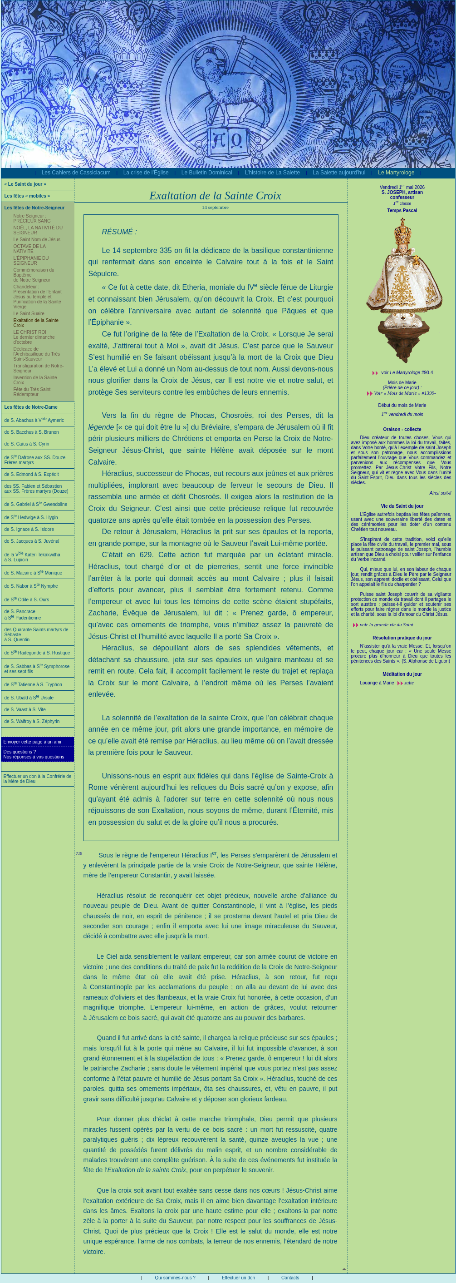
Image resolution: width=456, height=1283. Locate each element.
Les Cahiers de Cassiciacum (76, 172)
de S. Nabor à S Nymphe (31, 586)
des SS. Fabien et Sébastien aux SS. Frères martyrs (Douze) (37, 489)
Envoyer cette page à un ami (32, 741)
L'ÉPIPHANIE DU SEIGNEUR (31, 261)
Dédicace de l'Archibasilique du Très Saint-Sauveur (37, 354)
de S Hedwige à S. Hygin (31, 517)
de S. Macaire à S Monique (34, 572)
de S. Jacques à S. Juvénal (32, 541)
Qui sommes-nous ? (175, 1277)
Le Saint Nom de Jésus (37, 239)
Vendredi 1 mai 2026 (402, 187)
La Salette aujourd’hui (339, 172)
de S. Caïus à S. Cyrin (27, 443)
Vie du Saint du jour (402, 506)
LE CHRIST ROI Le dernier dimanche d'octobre (34, 337)
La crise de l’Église (146, 172)
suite (409, 682)
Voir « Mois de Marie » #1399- (405, 393)
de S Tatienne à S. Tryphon (33, 684)
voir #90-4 (407, 372)
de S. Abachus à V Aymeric (34, 420)
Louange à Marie (378, 682)
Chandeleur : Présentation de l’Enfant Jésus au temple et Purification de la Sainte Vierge (38, 296)
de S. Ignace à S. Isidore (29, 529)
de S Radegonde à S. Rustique (37, 652)
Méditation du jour (402, 674)
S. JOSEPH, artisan (402, 192)
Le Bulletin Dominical (206, 172)
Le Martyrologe (396, 172)
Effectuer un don (238, 1277)
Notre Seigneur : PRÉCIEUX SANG (32, 218)
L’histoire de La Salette (272, 172)
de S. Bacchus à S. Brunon (32, 432)
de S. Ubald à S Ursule (29, 697)
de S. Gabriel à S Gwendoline (36, 504)
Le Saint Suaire (29, 313)
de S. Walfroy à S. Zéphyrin (32, 721)
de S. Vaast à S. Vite (25, 709)
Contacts (290, 1277)
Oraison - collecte (402, 429)
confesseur (402, 197)
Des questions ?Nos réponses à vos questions (34, 754)
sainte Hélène (316, 865)
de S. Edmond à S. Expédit (32, 474)
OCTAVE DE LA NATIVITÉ (30, 249)
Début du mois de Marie (402, 405)
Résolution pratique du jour (402, 637)
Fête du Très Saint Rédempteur (32, 392)
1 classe (402, 203)
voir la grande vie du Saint (386, 624)
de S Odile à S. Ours (27, 599)
